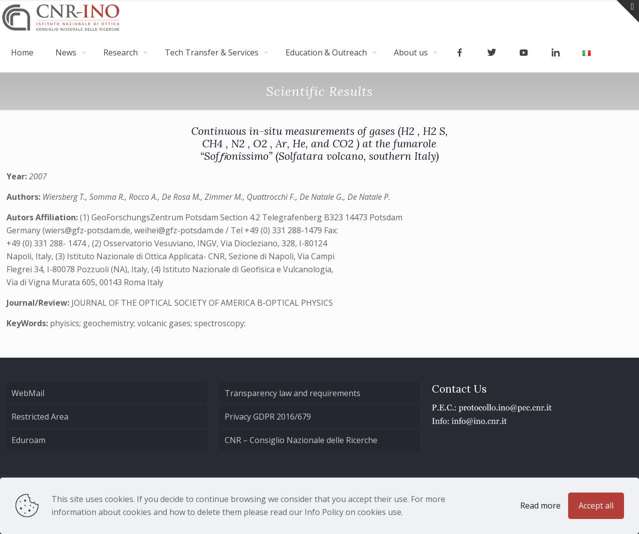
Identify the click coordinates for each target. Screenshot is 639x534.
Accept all (596, 505)
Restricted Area (39, 416)
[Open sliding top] (628, 11)
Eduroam (28, 440)
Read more (540, 505)
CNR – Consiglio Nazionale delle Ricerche (301, 440)
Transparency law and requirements (292, 393)
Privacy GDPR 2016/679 (268, 416)
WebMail (27, 393)
